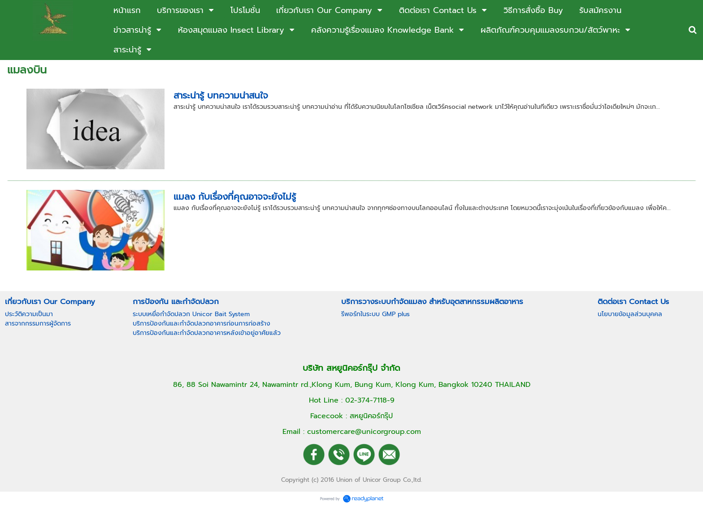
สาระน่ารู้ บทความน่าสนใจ (221, 95)
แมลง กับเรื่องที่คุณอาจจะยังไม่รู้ (235, 196)
